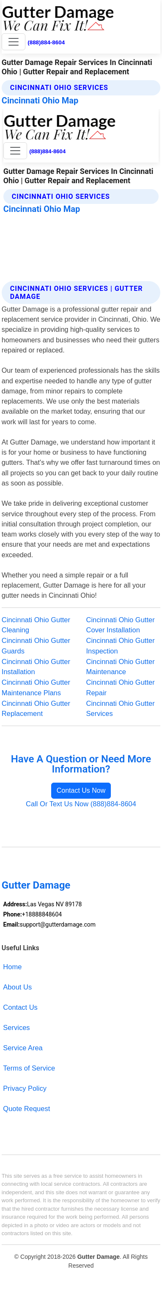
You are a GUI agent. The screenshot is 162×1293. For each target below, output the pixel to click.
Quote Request (26, 1108)
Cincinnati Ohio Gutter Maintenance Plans (36, 687)
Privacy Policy (25, 1088)
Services (16, 1027)
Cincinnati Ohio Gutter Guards (36, 646)
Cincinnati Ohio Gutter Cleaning (36, 625)
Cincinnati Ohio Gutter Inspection (120, 646)
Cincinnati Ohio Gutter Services (120, 708)
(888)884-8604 (46, 42)
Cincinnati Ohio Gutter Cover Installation (120, 625)
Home (12, 966)
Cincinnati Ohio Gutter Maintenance (120, 667)
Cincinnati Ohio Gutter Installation (36, 667)
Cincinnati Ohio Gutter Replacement (36, 708)
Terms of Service (29, 1068)
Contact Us (20, 1007)
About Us (17, 987)
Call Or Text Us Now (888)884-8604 (81, 804)
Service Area (22, 1048)
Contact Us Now (81, 790)
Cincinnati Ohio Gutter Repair (120, 687)
